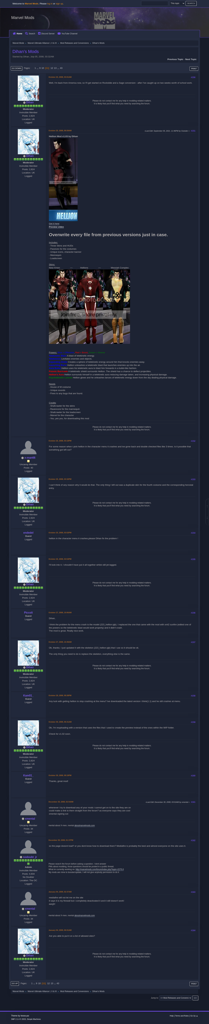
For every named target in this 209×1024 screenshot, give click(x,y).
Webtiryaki (25, 1016)
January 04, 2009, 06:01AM (60, 930)
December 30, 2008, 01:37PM (61, 840)
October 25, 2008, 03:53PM (60, 559)
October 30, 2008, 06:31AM (60, 722)
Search (30, 33)
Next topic (191, 59)
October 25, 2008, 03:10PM (60, 441)
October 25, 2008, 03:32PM (60, 479)
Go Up (15, 983)
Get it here (54, 223)
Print (194, 69)
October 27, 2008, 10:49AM (60, 642)
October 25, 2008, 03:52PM (60, 533)
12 (52, 68)
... (38, 68)
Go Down (16, 68)
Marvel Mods (22, 17)
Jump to (154, 998)
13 (55, 68)
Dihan (30, 102)
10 (42, 68)
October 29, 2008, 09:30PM (60, 695)
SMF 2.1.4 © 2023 (18, 1019)
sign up (59, 3)
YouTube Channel (67, 33)
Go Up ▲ (194, 1016)
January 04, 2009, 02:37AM (60, 892)
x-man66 (30, 457)
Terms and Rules (182, 1016)
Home (17, 33)
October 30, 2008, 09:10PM (60, 775)
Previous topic (175, 59)
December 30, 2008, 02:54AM (61, 802)
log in (50, 3)
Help (171, 1016)
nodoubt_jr (30, 857)
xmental (30, 818)
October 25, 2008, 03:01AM (60, 77)
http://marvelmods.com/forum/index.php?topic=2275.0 (100, 869)
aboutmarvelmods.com (84, 825)
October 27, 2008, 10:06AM (60, 613)
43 (61, 68)
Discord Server (46, 33)
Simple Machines (34, 1019)
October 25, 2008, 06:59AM (60, 131)
